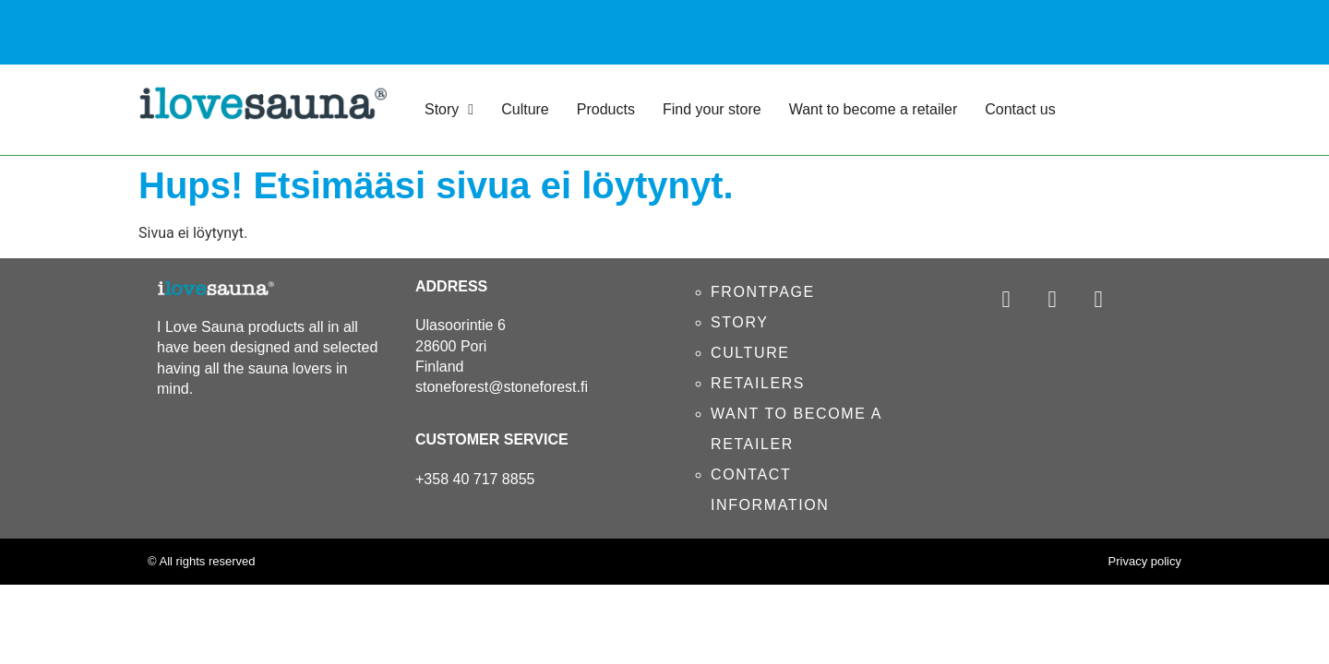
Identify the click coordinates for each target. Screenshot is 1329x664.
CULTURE (750, 353)
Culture (525, 109)
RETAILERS (758, 383)
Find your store (712, 109)
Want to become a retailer (873, 109)
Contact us (1020, 109)
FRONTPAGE (763, 292)
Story (449, 109)
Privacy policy (1144, 561)
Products (606, 109)
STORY (740, 322)
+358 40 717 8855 (474, 479)
